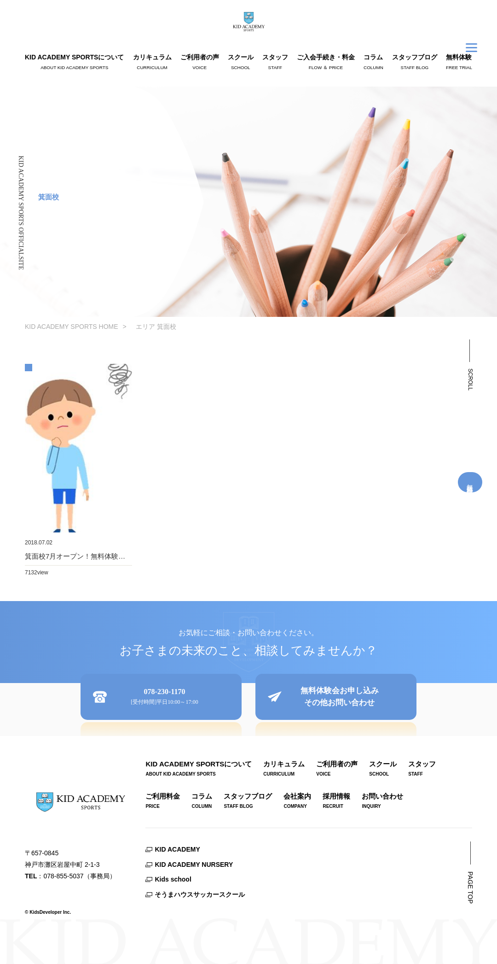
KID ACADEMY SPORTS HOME (71, 326)
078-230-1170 (164, 697)
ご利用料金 (162, 802)
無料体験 (459, 63)
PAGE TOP (470, 887)
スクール (241, 63)
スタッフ (275, 63)
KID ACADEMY (177, 849)
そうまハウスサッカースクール (200, 894)
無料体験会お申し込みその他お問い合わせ (340, 696)
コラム (373, 63)
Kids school (173, 879)
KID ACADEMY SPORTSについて (74, 63)
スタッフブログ (414, 63)
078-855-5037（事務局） (79, 876)
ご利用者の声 (199, 63)
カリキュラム (152, 63)
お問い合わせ (382, 802)
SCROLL (470, 379)
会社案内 (297, 802)
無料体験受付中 (470, 482)
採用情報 (336, 802)
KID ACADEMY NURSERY (194, 864)
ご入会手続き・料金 (326, 63)
